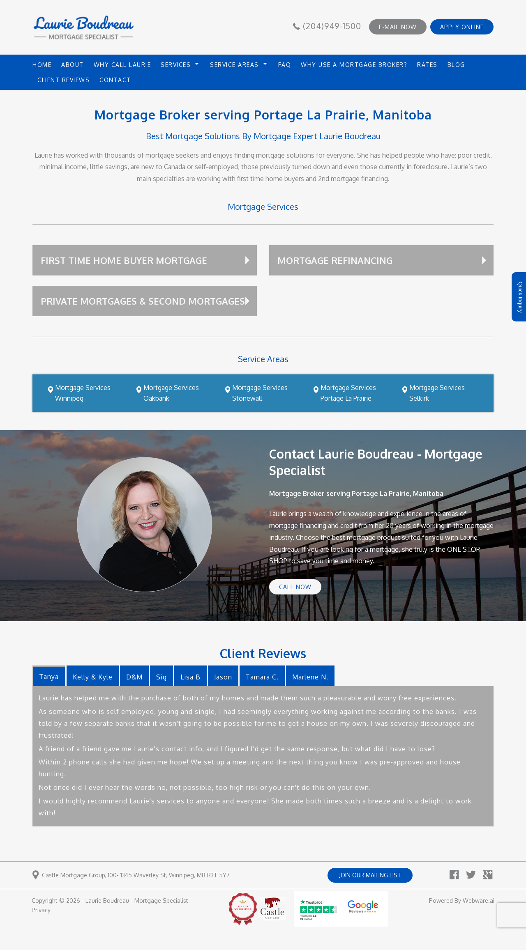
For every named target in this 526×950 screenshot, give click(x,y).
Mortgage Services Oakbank (171, 392)
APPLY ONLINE (462, 26)
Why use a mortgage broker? (354, 64)
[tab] (48, 675)
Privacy (41, 909)
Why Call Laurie (122, 64)
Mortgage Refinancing (334, 260)
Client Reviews (63, 79)
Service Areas (234, 64)
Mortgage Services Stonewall (260, 392)
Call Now (295, 586)
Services (176, 64)
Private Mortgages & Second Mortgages (143, 301)
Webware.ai (478, 900)
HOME (41, 64)
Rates (427, 64)
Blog (456, 64)
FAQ (284, 64)
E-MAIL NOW (398, 26)
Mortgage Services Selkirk (437, 392)
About (72, 64)
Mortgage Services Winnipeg (83, 392)
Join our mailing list (370, 875)
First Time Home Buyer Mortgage (124, 260)
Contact (115, 79)
